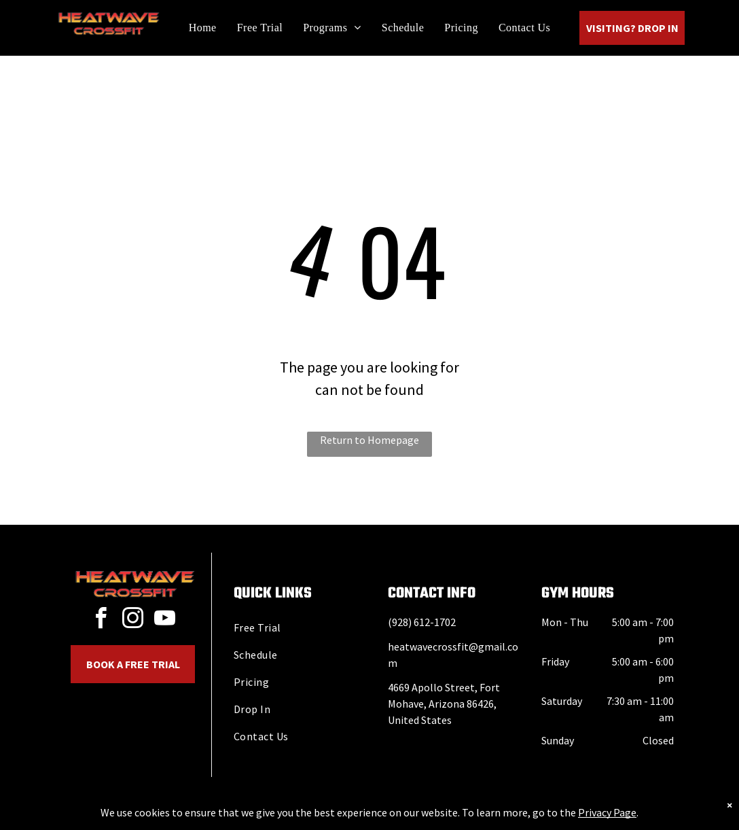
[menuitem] (203, 27)
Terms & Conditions (481, 817)
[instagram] (133, 620)
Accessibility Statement (397, 817)
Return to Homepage (369, 440)
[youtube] (165, 620)
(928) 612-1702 (422, 622)
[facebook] (101, 620)
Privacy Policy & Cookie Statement (285, 817)
